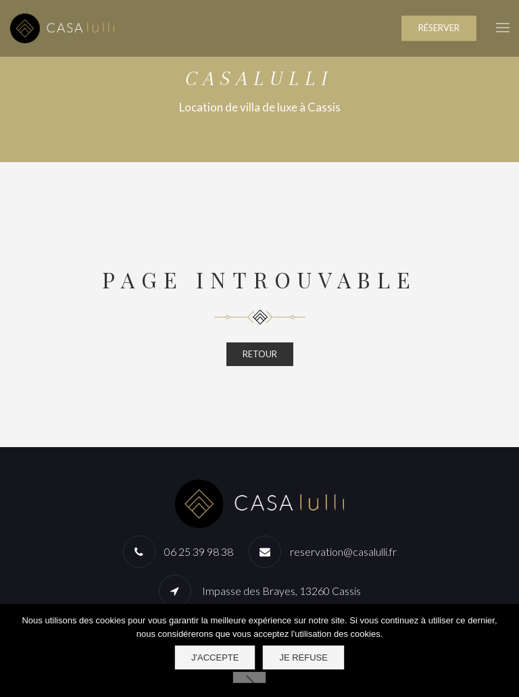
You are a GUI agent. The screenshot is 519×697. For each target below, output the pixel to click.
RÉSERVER (439, 27)
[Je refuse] (249, 677)
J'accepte (215, 657)
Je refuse (303, 657)
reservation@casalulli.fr (343, 551)
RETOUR (260, 353)
